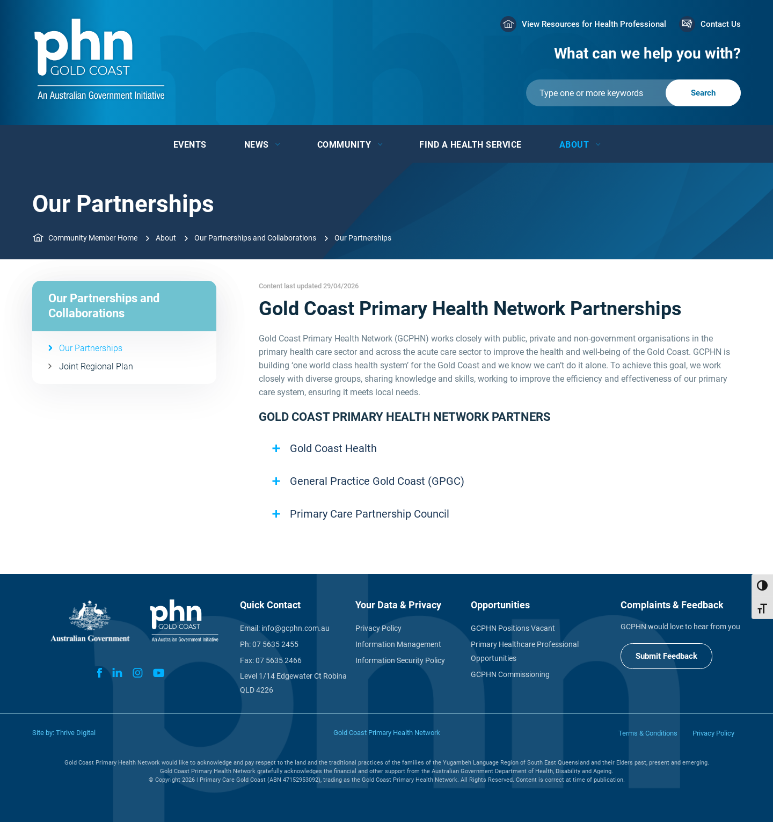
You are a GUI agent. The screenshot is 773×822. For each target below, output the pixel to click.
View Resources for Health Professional (594, 24)
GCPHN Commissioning (510, 674)
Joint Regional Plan (96, 366)
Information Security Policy (400, 660)
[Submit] (633, 92)
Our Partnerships (90, 348)
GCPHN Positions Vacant (513, 628)
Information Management (398, 644)
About (574, 145)
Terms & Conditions (647, 733)
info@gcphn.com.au (295, 628)
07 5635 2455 (275, 644)
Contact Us (721, 24)
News (256, 145)
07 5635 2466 (279, 660)
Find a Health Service (470, 145)
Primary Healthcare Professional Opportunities (525, 651)
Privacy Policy (378, 628)
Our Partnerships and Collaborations (255, 238)
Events (190, 145)
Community (344, 145)
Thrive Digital (76, 733)
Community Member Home (92, 238)
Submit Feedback (666, 656)
